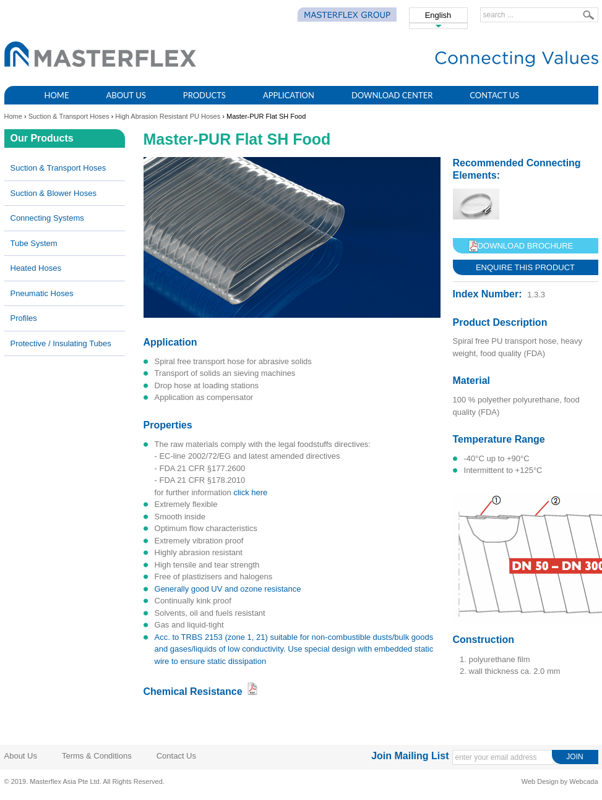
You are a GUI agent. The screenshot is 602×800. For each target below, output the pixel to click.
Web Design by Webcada (560, 781)
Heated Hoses (36, 268)
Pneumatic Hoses (42, 293)
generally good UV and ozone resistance (228, 589)
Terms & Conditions (97, 755)
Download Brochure (526, 245)
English (438, 15)
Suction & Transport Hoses (69, 116)
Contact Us (494, 95)
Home (57, 95)
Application (288, 95)
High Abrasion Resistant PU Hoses (167, 116)
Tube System (34, 243)
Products (204, 95)
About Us (125, 95)
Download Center (391, 95)
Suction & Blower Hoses (54, 193)
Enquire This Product (525, 267)
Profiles (24, 318)
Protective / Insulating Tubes (61, 343)
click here (250, 492)
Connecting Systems (47, 218)
